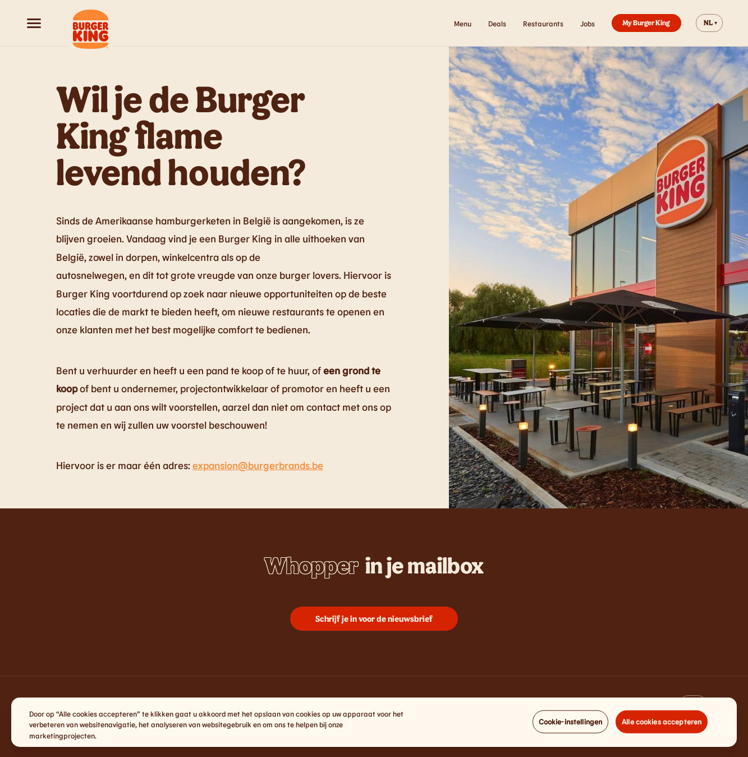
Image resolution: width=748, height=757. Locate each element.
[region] (374, 728)
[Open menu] (33, 23)
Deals (497, 23)
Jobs (587, 23)
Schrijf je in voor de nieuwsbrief (374, 618)
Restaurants (543, 23)
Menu (462, 23)
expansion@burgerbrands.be (257, 465)
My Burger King (646, 22)
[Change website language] (709, 23)
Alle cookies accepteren (661, 726)
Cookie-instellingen (570, 726)
